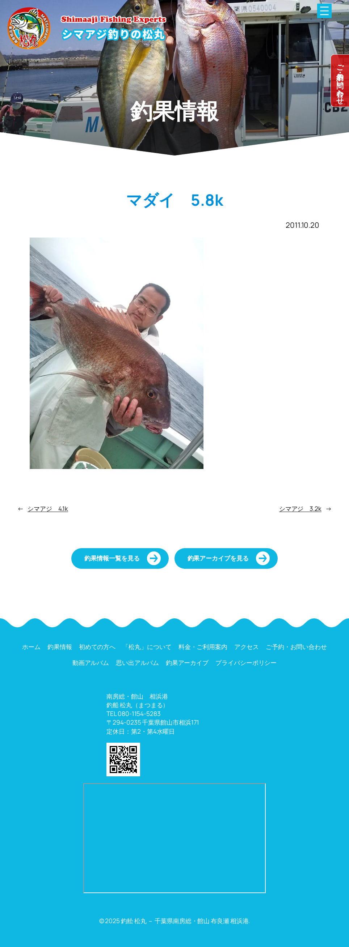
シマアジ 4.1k (48, 508)
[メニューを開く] (324, 11)
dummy (340, 81)
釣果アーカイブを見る (218, 558)
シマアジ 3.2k (300, 508)
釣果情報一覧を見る (111, 558)
